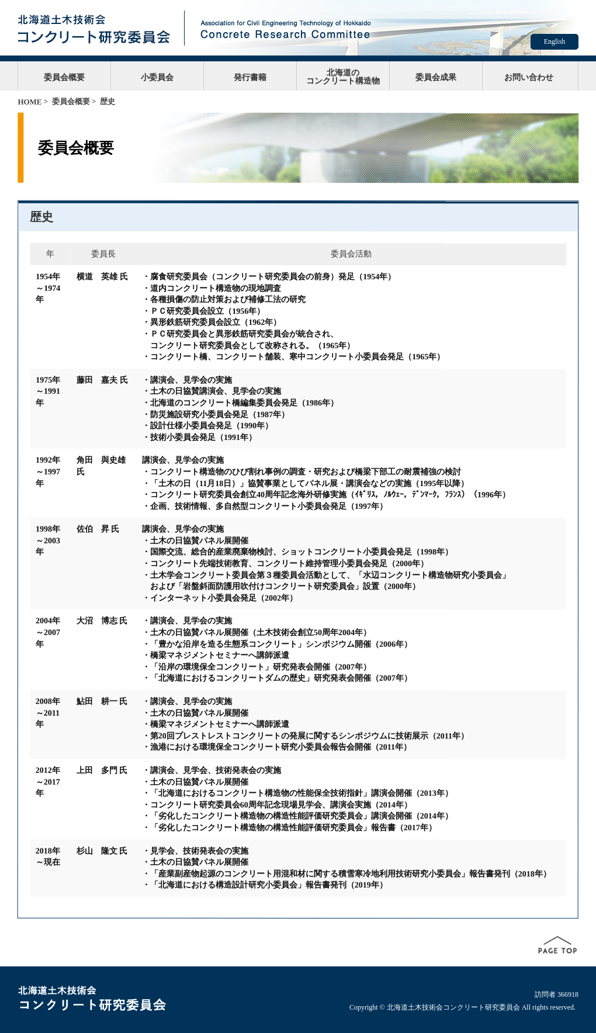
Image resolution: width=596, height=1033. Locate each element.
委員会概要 (64, 77)
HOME (29, 102)
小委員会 (157, 77)
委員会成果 (435, 77)
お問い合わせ (528, 77)
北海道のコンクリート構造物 (343, 76)
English (555, 41)
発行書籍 (250, 77)
